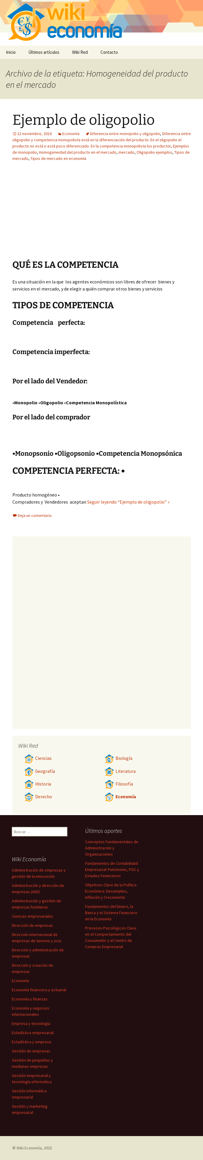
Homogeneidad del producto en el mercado (77, 152)
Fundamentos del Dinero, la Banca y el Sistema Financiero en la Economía (111, 912)
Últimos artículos (43, 52)
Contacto (109, 52)
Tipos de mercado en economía (58, 158)
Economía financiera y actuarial (39, 989)
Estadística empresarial (32, 1032)
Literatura (120, 771)
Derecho (38, 796)
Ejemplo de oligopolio (83, 120)
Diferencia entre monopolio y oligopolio (125, 133)
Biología (118, 758)
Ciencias (38, 758)
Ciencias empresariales (32, 916)
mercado (126, 152)
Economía (70, 133)
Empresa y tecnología (31, 1023)
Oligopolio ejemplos (154, 152)
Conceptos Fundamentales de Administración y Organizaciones (111, 848)
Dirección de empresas (32, 925)
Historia (37, 784)
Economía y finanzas (30, 999)
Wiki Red (80, 52)
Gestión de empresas (31, 1051)
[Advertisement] (138, 214)
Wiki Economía (29, 1148)
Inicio (11, 52)
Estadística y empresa (31, 1041)
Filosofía (119, 784)
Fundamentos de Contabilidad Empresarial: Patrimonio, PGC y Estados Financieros (112, 869)
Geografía (39, 771)
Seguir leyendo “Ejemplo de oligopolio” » (128, 502)
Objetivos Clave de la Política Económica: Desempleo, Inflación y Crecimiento (111, 891)
